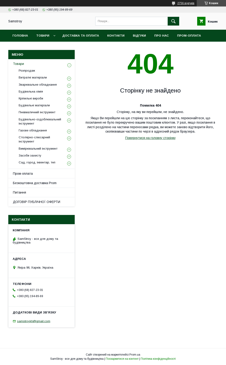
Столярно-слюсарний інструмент (34, 139)
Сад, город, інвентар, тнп (37, 162)
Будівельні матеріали (34, 105)
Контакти (116, 35)
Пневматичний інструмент (37, 112)
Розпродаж (27, 70)
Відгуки (139, 35)
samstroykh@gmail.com (33, 321)
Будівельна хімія (31, 91)
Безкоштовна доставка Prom (39, 47)
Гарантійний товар (92, 47)
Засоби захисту (30, 155)
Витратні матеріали (33, 77)
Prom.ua (134, 354)
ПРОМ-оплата (189, 35)
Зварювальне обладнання (38, 84)
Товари (42, 35)
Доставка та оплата (80, 35)
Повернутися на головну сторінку (150, 138)
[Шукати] (173, 21)
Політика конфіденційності (158, 358)
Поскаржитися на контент (122, 358)
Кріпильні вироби (31, 98)
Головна (20, 35)
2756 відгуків (185, 3)
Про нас (161, 35)
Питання (19, 192)
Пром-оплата (23, 173)
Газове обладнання (33, 130)
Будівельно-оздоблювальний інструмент (40, 121)
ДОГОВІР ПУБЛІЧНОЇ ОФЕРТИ (36, 202)
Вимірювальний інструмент (38, 148)
